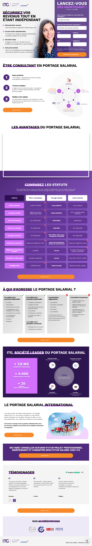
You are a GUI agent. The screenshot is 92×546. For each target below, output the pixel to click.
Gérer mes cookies (71, 542)
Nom (58, 32)
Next (14, 500)
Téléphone (76, 41)
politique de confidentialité (79, 49)
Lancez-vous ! (16, 110)
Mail (58, 41)
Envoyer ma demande (70, 54)
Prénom (75, 32)
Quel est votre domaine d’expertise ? (69, 24)
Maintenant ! (45, 455)
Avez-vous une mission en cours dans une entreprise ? (70, 15)
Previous (10, 500)
